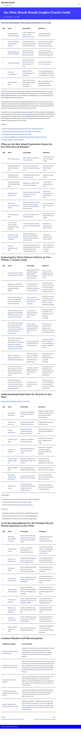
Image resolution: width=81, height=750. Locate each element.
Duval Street (26, 221)
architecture (30, 297)
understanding (30, 339)
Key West (17, 36)
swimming (25, 192)
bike (28, 77)
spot (38, 164)
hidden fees (42, 555)
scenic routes (35, 726)
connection (10, 398)
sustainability (46, 36)
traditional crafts (15, 380)
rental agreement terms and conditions (12, 492)
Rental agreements (25, 491)
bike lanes (45, 672)
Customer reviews (25, 499)
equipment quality (25, 506)
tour (14, 292)
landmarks (10, 296)
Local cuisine (30, 321)
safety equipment (12, 45)
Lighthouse (10, 236)
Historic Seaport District (31, 199)
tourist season (30, 437)
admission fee (46, 233)
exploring (29, 398)
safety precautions (39, 688)
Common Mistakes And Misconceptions (13, 146)
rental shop (50, 281)
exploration (11, 631)
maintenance (42, 557)
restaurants (48, 320)
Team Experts (8, 17)
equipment (29, 444)
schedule (28, 598)
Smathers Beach (12, 370)
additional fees (12, 445)
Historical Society (14, 344)
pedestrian (49, 202)
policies (22, 485)
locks (24, 48)
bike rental (15, 33)
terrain (45, 176)
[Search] (78, 3)
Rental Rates (13, 413)
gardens (52, 350)
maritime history (27, 203)
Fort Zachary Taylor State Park (31, 172)
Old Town (17, 313)
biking (16, 87)
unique (25, 233)
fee (44, 483)
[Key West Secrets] (8, 3)
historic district (26, 64)
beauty (32, 629)
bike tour (28, 62)
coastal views (33, 183)
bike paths (14, 54)
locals (26, 75)
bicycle (13, 281)
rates (42, 45)
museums (10, 336)
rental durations (43, 569)
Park (26, 730)
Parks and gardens (31, 352)
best (40, 713)
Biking (40, 86)
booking (34, 650)
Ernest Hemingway (14, 400)
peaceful (30, 354)
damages (26, 454)
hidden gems (26, 79)
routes (32, 57)
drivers (29, 686)
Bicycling (4, 671)
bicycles (44, 285)
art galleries (17, 336)
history (24, 69)
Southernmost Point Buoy (32, 252)
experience (23, 118)
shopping (25, 224)
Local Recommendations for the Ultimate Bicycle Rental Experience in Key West (24, 143)
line (53, 255)
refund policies (28, 586)
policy (15, 484)
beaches (10, 368)
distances (4, 727)
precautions (41, 90)
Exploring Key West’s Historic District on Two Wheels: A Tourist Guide (21, 137)
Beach (9, 193)
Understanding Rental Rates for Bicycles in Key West (17, 140)
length (25, 426)
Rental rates (24, 424)
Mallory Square (16, 165)
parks (46, 350)
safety (49, 476)
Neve (2, 748)
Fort (39, 728)
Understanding (5, 413)
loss (48, 483)
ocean (33, 373)
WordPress (15, 748)
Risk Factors (4, 525)
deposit (40, 485)
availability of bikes (29, 579)
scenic (28, 183)
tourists (29, 284)
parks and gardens (15, 351)
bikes (51, 557)
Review (9, 471)
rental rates (14, 43)
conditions (33, 493)
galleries (44, 336)
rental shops (14, 283)
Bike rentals (5, 700)
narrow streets (47, 66)
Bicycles (21, 413)
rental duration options (30, 596)
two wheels (33, 286)
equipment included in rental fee (12, 474)
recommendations (46, 74)
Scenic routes (30, 307)
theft (31, 454)
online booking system (47, 579)
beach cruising (11, 56)
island (31, 53)
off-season (49, 434)
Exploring (3, 107)
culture (32, 325)
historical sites (49, 392)
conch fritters (11, 327)
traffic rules (51, 299)
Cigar (21, 385)
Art (21, 342)
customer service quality (26, 554)
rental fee (24, 476)
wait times (47, 324)
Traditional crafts (31, 379)
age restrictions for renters (25, 521)
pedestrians (50, 57)
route (43, 313)
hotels (30, 703)
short (15, 725)
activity (47, 107)
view (29, 233)
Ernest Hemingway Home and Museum (13, 212)
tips (32, 638)
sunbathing (33, 192)
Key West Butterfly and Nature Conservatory (13, 244)
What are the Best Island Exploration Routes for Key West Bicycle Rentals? (23, 134)
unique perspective (31, 309)
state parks (33, 728)
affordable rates (30, 44)
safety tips (27, 618)
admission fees (46, 338)
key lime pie (19, 327)
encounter (48, 172)
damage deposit (33, 535)
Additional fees (24, 442)
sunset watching (29, 166)
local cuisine (16, 325)
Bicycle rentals (30, 277)
